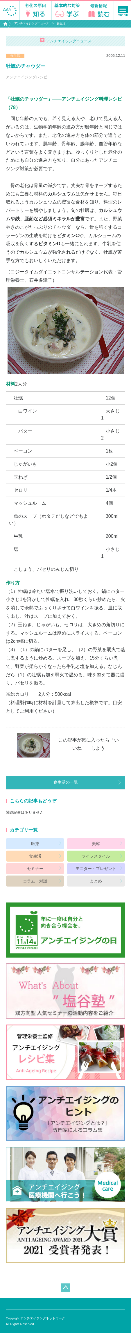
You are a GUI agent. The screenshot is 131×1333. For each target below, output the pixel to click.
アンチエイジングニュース (31, 23)
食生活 (61, 23)
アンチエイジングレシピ (26, 77)
